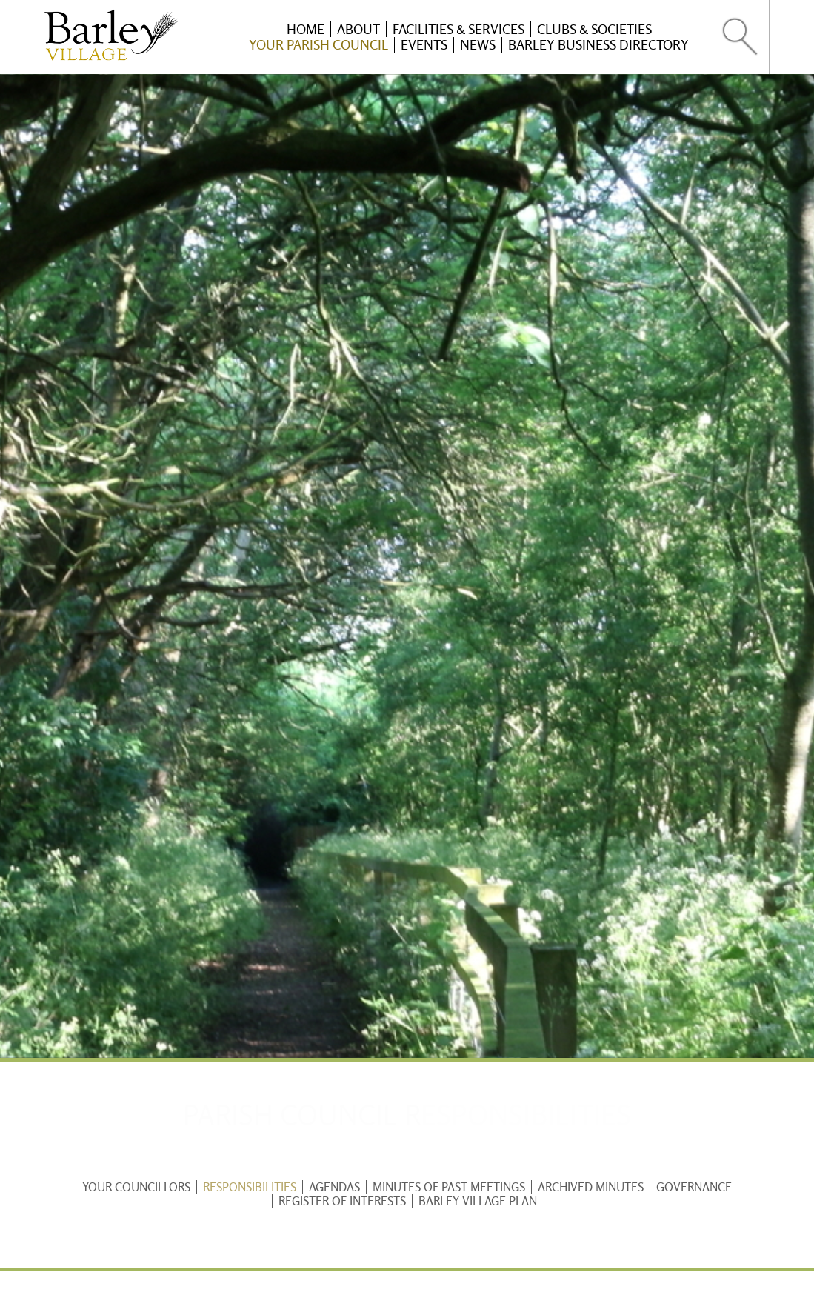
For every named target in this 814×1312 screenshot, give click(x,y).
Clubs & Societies (594, 29)
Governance (694, 1187)
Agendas (334, 1187)
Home (305, 29)
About (358, 29)
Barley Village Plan (477, 1201)
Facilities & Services (458, 29)
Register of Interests (342, 1201)
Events (424, 45)
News (478, 45)
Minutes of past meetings (449, 1187)
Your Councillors (136, 1187)
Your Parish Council (318, 45)
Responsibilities (249, 1187)
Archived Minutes (591, 1187)
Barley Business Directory (598, 45)
